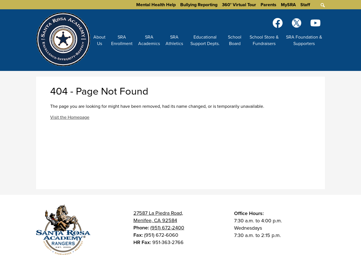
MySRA (288, 4)
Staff (305, 4)
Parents (268, 4)
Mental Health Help (156, 4)
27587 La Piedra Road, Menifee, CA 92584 (158, 216)
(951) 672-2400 (167, 227)
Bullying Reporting (198, 4)
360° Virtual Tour (239, 4)
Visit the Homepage (69, 117)
